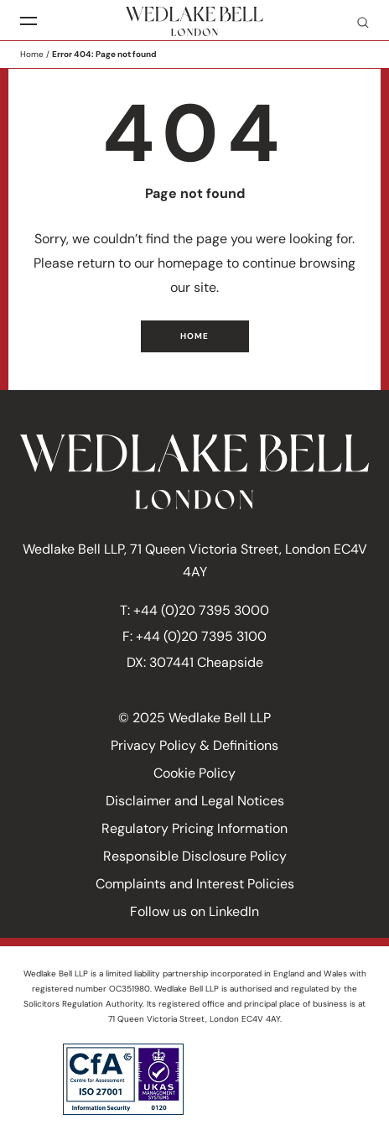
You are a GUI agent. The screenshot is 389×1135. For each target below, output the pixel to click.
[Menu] (28, 21)
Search (356, 22)
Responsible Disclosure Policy (195, 856)
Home (32, 54)
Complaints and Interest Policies (195, 884)
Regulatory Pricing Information (194, 828)
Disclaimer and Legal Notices (195, 801)
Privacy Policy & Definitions (194, 745)
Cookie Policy (194, 773)
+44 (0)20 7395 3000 (201, 610)
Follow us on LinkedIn (194, 911)
